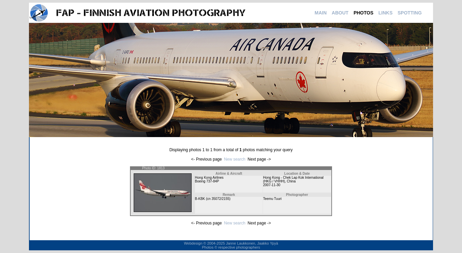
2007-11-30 (271, 185)
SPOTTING (410, 12)
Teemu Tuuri (272, 199)
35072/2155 (220, 199)
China (291, 181)
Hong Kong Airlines (209, 177)
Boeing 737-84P (207, 181)
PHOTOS (363, 12)
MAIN (321, 12)
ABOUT (340, 12)
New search (234, 159)
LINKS (385, 12)
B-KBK (200, 199)
